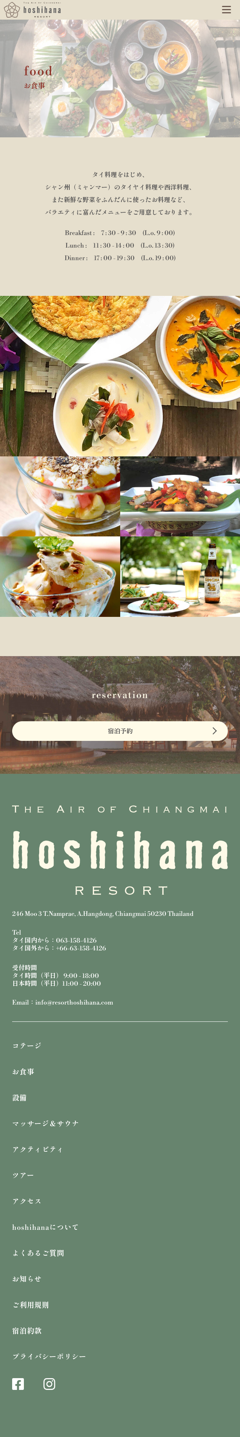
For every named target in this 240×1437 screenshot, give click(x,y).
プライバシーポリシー (49, 1357)
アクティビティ (38, 1149)
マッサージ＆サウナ (45, 1124)
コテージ (27, 1046)
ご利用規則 (30, 1305)
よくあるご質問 (38, 1253)
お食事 (23, 1072)
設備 (19, 1098)
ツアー (23, 1175)
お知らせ (27, 1279)
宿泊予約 (120, 731)
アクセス (27, 1201)
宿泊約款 (27, 1331)
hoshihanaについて (45, 1227)
